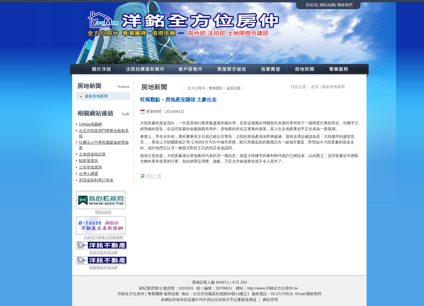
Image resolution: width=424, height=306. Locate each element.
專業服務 (345, 69)
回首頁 (311, 5)
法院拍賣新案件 (144, 69)
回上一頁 (153, 175)
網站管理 (270, 299)
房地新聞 (305, 69)
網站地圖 (327, 5)
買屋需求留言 (232, 69)
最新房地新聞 (96, 96)
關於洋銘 (94, 69)
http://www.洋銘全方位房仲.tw (272, 288)
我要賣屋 (271, 69)
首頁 (315, 87)
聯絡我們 (344, 5)
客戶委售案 (190, 69)
